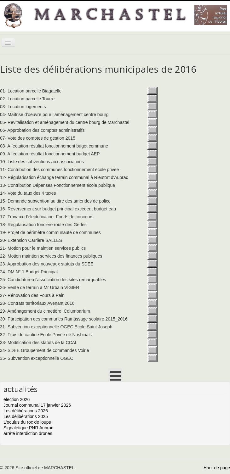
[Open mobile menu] (115, 375)
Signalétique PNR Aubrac (28, 427)
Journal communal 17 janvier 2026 (37, 405)
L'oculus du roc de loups (27, 422)
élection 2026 (16, 399)
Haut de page (217, 467)
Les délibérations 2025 (25, 416)
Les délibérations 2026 (25, 410)
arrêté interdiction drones (27, 433)
